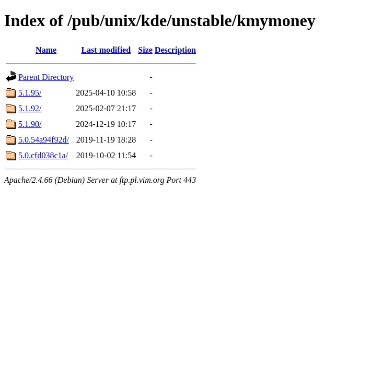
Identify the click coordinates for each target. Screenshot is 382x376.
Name (46, 49)
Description (175, 49)
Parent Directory (46, 77)
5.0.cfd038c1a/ (43, 155)
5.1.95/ (29, 92)
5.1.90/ (29, 124)
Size (145, 49)
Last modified (106, 49)
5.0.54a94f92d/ (43, 139)
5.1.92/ (29, 108)
